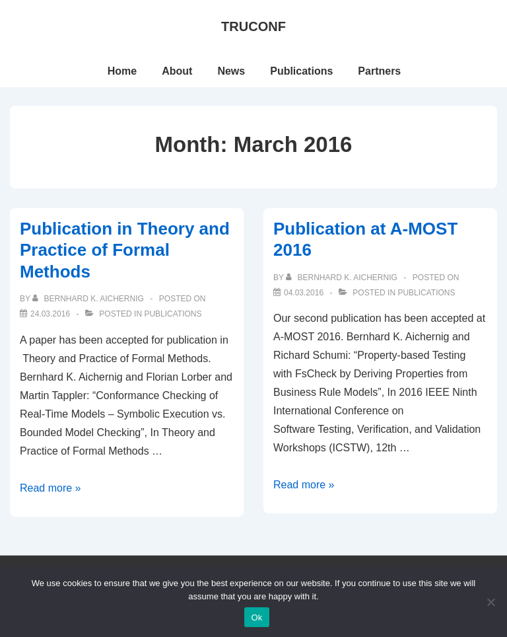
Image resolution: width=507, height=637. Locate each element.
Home (122, 71)
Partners (379, 71)
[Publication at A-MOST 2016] (303, 292)
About (177, 71)
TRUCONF (253, 26)
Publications (301, 71)
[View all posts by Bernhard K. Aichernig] (89, 298)
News (231, 71)
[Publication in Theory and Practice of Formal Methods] (50, 313)
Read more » (50, 488)
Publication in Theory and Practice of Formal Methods (125, 250)
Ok (256, 617)
